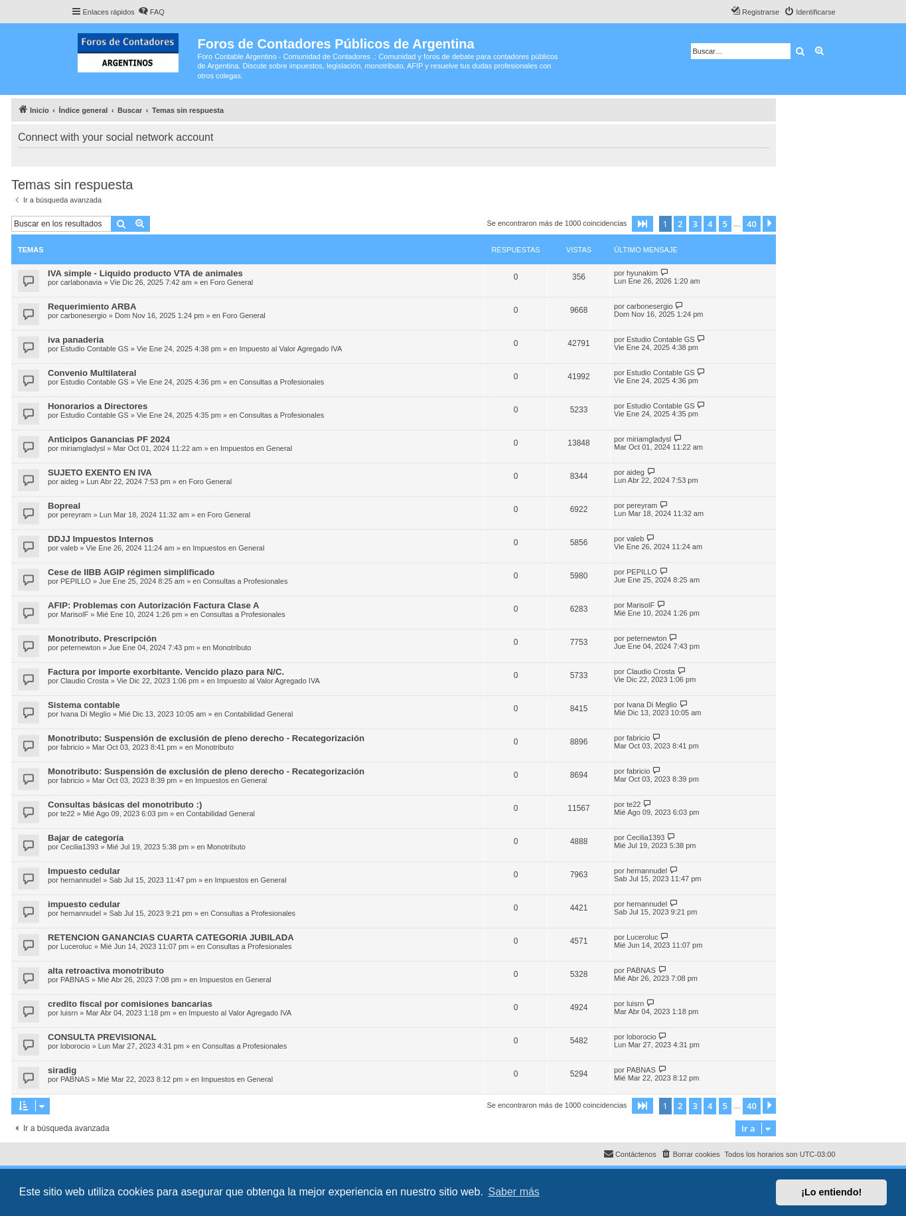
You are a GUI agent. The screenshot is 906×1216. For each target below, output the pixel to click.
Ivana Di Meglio (85, 714)
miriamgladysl (82, 448)
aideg (69, 481)
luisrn (69, 1013)
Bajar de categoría (85, 838)
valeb (69, 548)
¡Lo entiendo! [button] (831, 1192)
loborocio (75, 1046)
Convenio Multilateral (92, 373)
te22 (67, 814)
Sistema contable (83, 705)
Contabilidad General (258, 714)
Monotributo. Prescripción (102, 639)
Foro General (231, 282)
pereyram (75, 515)
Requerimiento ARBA (92, 306)
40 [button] (752, 224)
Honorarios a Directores (97, 406)
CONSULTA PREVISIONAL (102, 1037)
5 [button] (725, 224)
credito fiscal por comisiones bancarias (130, 1004)
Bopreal (64, 506)
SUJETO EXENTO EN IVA (100, 473)
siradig (62, 1070)
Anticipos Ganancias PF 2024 (109, 439)
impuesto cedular (84, 904)
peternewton (80, 647)
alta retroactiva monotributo (106, 971)
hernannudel (80, 880)
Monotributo (231, 647)
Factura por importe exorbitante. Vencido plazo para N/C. (166, 672)
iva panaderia (76, 340)
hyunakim (642, 273)
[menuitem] (151, 12)
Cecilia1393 (79, 847)
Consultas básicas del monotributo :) (125, 805)
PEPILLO (75, 581)
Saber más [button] (514, 1191)
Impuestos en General (256, 448)
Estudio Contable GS (94, 349)
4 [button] (710, 224)
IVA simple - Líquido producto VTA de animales (145, 273)
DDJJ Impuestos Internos (100, 539)
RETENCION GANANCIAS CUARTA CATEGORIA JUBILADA (171, 937)
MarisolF (74, 614)
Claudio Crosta (84, 681)
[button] (642, 224)
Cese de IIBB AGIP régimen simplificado (131, 572)
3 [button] (695, 224)
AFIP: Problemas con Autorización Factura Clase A (154, 605)
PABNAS (75, 980)
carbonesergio (83, 315)
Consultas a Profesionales (281, 382)
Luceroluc (76, 946)
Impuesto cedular (84, 871)
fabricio (72, 747)
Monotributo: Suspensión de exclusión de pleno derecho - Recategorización (206, 738)
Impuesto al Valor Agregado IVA (290, 349)
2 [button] (680, 224)
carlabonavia (81, 282)
